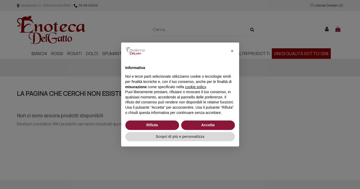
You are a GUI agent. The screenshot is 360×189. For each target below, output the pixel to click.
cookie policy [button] (195, 87)
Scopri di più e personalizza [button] (180, 136)
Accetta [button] (208, 125)
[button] (232, 51)
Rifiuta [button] (152, 125)
